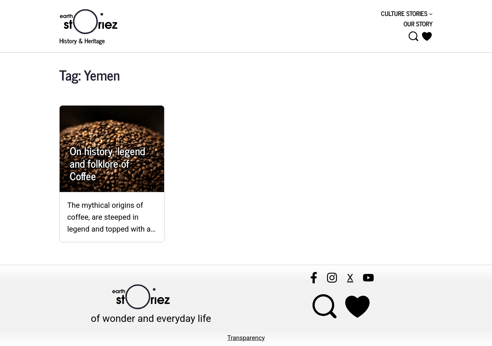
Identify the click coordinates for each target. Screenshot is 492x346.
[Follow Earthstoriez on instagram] (332, 277)
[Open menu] (413, 36)
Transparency (246, 338)
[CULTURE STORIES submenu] (407, 13)
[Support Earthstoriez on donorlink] (357, 306)
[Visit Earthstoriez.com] (98, 21)
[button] (427, 36)
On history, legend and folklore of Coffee (107, 163)
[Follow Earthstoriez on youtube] (368, 277)
